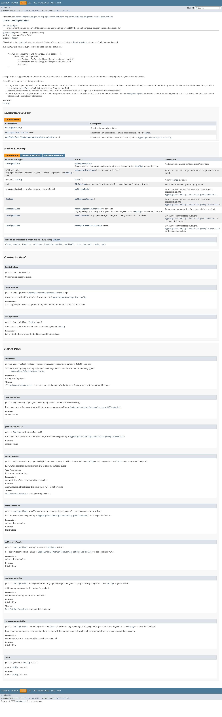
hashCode (48, 244)
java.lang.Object (10, 26)
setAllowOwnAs (82, 215)
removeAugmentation (85, 209)
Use (29, 3)
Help (59, 3)
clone (8, 244)
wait (90, 244)
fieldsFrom (80, 184)
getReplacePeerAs (84, 199)
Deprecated (43, 3)
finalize (26, 244)
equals (16, 244)
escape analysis (134, 93)
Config (24, 132)
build (77, 179)
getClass (37, 244)
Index (53, 3)
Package (14, 3)
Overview (5, 3)
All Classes (6, 7)
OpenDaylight (20, 701)
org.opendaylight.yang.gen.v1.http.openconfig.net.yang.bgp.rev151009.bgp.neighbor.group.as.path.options (62, 17)
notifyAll (70, 244)
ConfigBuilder (12, 128)
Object (15, 38)
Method (35, 11)
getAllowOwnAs (82, 189)
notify (59, 244)
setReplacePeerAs (84, 225)
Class (92, 170)
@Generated (8, 33)
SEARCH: (190, 8)
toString (81, 244)
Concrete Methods (53, 155)
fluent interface (80, 42)
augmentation (81, 170)
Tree (35, 3)
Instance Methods (31, 155)
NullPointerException (16, 494)
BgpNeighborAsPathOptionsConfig (37, 137)
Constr (27, 11)
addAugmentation (83, 163)
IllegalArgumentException (18, 385)
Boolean (9, 199)
